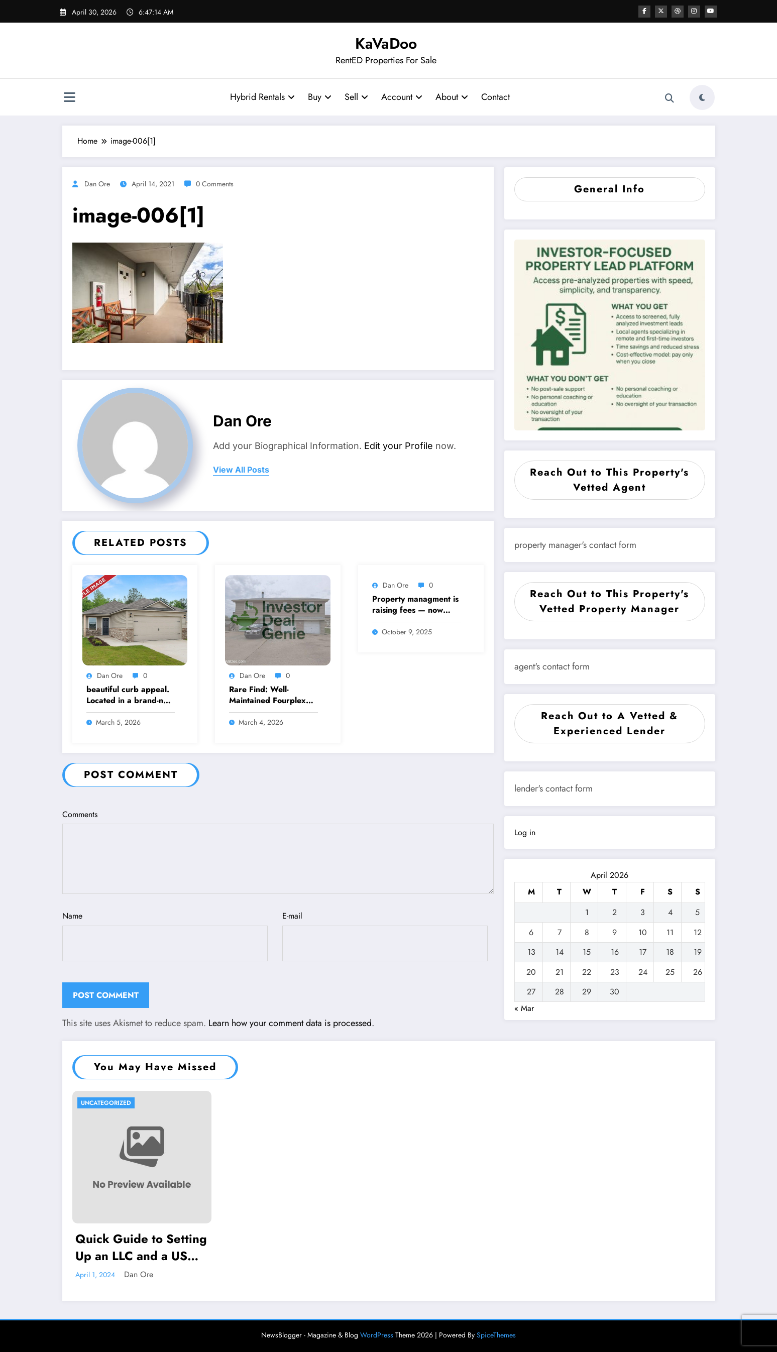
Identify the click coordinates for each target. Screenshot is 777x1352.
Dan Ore (97, 184)
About (451, 96)
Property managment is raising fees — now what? (415, 605)
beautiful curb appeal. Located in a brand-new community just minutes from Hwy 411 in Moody (130, 695)
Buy (319, 96)
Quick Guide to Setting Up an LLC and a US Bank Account (141, 1247)
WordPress (376, 1335)
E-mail (385, 935)
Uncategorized (106, 1102)
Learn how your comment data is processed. (291, 1023)
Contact (495, 96)
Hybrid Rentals (262, 96)
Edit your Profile (398, 445)
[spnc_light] (702, 97)
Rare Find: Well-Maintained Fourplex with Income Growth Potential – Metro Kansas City (267, 695)
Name (165, 935)
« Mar (524, 1008)
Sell (356, 96)
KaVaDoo (386, 43)
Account (401, 96)
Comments (278, 851)
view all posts (241, 470)
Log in (524, 832)
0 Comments (215, 184)
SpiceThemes (496, 1335)
